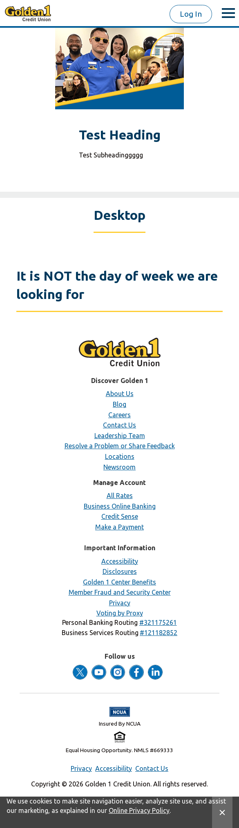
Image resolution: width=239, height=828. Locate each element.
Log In (191, 13)
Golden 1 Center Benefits (119, 582)
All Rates (120, 495)
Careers (119, 414)
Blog (119, 404)
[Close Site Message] (222, 812)
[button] (158, 622)
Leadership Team (119, 435)
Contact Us (119, 425)
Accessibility (119, 561)
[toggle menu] (228, 13)
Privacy (119, 603)
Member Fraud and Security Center (120, 592)
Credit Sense (119, 516)
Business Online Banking (120, 506)
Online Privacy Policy (139, 810)
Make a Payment (119, 527)
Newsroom (119, 467)
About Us (120, 393)
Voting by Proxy (119, 613)
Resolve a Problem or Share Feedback (120, 445)
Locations (119, 456)
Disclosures (120, 571)
